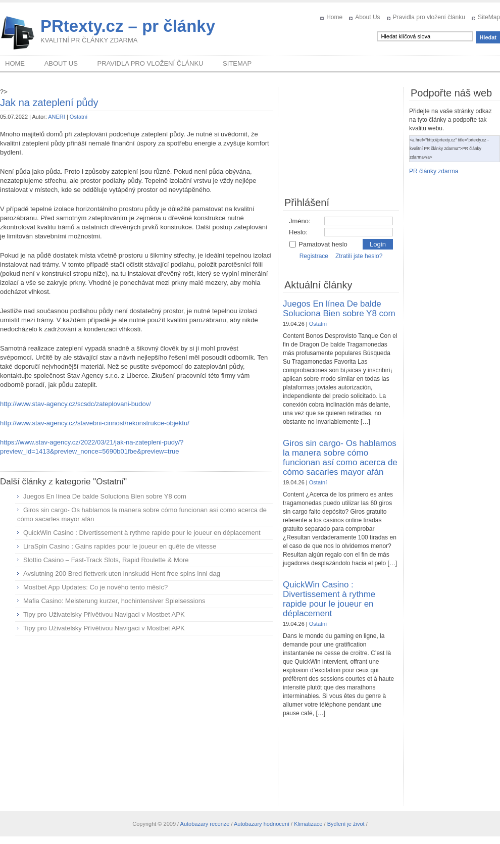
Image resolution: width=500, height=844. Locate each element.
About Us (367, 17)
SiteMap (489, 17)
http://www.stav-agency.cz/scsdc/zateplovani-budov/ (75, 404)
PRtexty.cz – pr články (127, 26)
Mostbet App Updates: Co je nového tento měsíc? (95, 587)
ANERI (56, 117)
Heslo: (298, 232)
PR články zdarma (433, 171)
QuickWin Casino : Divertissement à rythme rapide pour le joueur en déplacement (142, 532)
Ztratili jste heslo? (358, 256)
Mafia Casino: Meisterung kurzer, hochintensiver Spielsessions (114, 601)
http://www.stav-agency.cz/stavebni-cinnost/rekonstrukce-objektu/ (94, 423)
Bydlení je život (346, 824)
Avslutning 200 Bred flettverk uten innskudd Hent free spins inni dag (121, 573)
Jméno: (300, 221)
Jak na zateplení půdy (49, 102)
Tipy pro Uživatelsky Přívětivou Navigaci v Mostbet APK (104, 614)
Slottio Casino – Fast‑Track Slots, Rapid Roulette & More (106, 560)
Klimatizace (308, 824)
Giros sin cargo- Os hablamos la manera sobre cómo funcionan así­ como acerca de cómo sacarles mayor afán (340, 457)
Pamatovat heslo (318, 244)
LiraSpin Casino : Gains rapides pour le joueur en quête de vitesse (119, 546)
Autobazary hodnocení (261, 824)
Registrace (313, 256)
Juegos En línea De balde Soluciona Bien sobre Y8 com (104, 496)
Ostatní (78, 117)
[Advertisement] (136, 716)
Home (334, 17)
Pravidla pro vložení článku (429, 17)
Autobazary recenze (205, 824)
